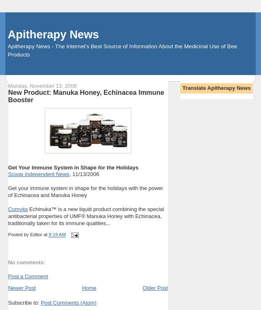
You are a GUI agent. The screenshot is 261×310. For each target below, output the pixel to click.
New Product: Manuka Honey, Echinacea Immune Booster (86, 96)
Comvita (18, 209)
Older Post (155, 288)
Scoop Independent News (39, 174)
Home (89, 288)
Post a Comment (28, 276)
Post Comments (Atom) (68, 303)
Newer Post (22, 288)
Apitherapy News (53, 34)
